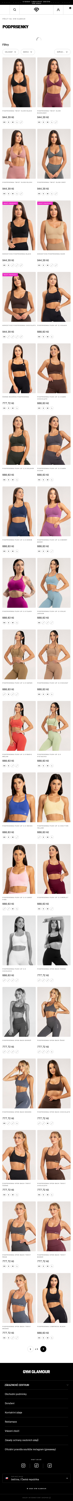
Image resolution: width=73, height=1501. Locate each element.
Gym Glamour (13, 19)
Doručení (9, 1403)
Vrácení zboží (12, 1431)
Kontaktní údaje (13, 1412)
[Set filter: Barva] (28, 52)
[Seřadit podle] (62, 52)
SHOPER (45, 1498)
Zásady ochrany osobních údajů (21, 1440)
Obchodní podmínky (16, 1394)
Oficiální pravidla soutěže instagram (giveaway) (30, 1449)
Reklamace (11, 1421)
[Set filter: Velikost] (10, 52)
